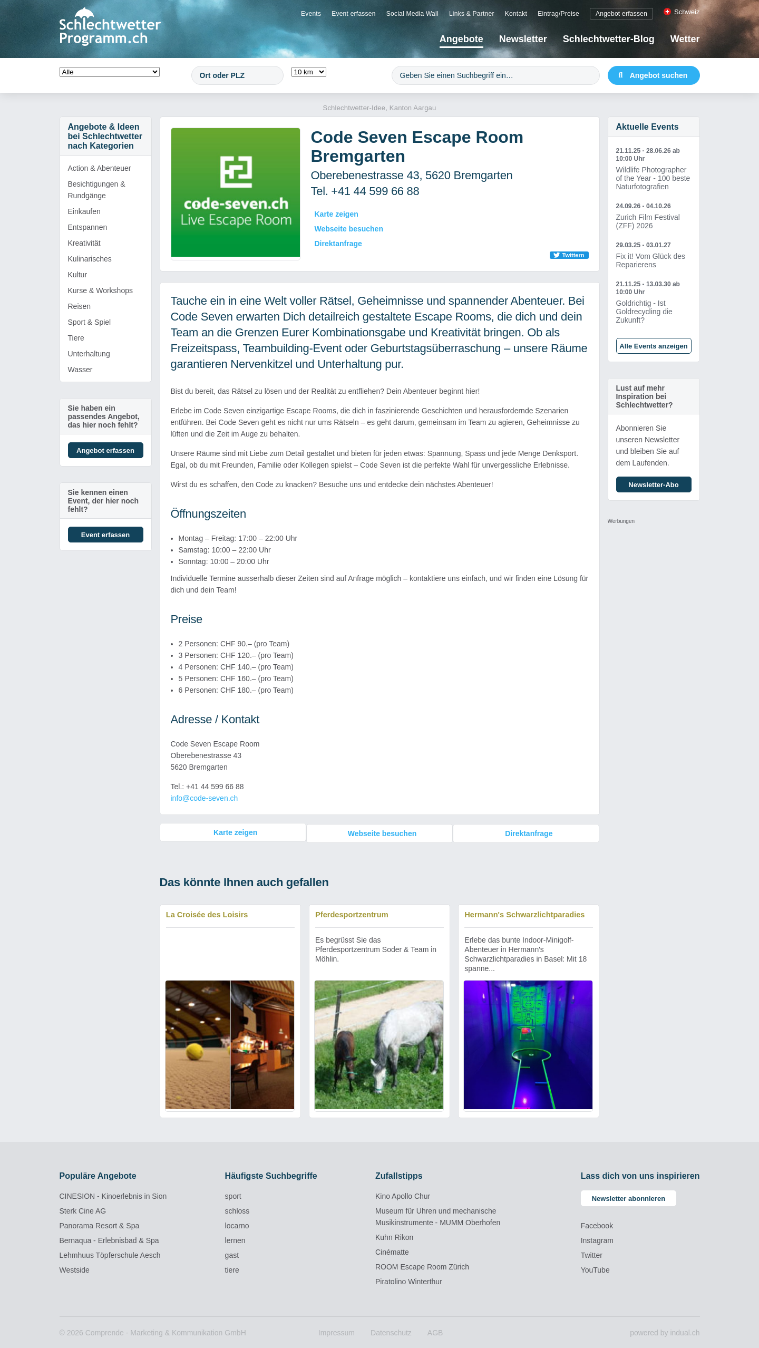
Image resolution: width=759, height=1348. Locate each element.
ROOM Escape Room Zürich (422, 1266)
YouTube (595, 1269)
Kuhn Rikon (394, 1236)
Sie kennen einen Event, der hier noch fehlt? (103, 500)
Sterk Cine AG (83, 1210)
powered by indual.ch (664, 1331)
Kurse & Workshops (100, 290)
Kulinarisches (90, 259)
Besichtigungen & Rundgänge (96, 190)
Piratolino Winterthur (408, 1280)
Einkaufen (84, 211)
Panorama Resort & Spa (100, 1224)
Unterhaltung (89, 354)
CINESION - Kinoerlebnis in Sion (113, 1195)
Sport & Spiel (89, 322)
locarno (237, 1224)
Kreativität (84, 243)
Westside (75, 1269)
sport (233, 1195)
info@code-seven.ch (204, 798)
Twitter (591, 1254)
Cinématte (392, 1251)
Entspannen (88, 227)
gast (232, 1254)
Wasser (80, 369)
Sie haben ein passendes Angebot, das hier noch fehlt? (104, 416)
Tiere (76, 338)
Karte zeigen (336, 214)
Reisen (79, 306)
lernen (235, 1239)
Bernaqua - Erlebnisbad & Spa (109, 1239)
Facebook (597, 1224)
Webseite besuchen (349, 229)
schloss (237, 1210)
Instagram (597, 1239)
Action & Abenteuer (99, 168)
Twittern (573, 255)
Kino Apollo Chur (402, 1195)
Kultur (77, 274)
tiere (232, 1269)
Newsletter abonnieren (628, 1197)
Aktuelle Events (647, 126)
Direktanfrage (338, 243)
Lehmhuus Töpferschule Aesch (110, 1254)
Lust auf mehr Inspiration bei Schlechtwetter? (644, 396)
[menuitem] (311, 13)
